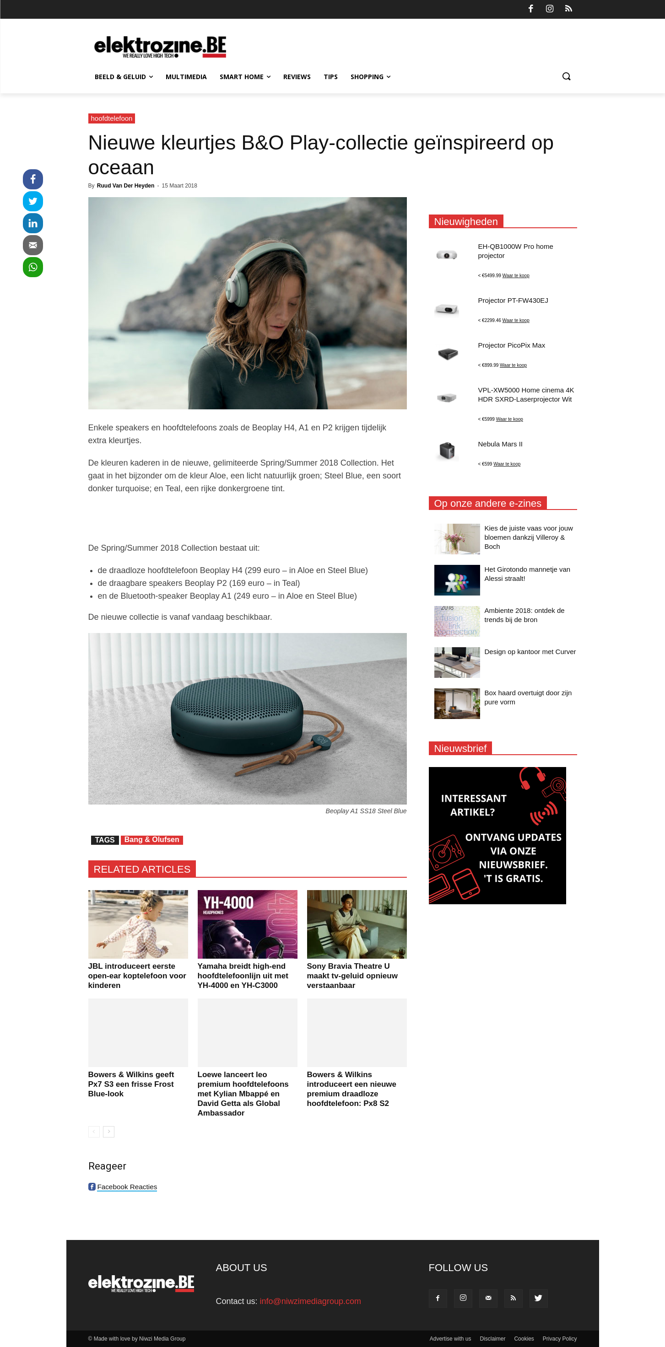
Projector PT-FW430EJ (513, 300)
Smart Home (245, 76)
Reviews (297, 76)
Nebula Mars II (500, 444)
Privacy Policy (560, 1339)
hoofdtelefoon (112, 118)
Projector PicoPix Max (512, 345)
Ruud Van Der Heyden (125, 185)
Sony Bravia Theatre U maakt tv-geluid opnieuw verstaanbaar (352, 976)
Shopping (370, 76)
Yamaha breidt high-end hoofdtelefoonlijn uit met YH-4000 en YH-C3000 (243, 976)
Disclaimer (492, 1339)
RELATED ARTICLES (142, 869)
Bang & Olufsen (151, 839)
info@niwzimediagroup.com (310, 1301)
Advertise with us (450, 1339)
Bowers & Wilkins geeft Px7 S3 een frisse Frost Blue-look (131, 1084)
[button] (566, 77)
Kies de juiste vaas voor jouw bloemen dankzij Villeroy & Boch (529, 537)
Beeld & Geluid (124, 76)
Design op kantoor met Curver (530, 651)
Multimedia (186, 76)
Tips (331, 76)
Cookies (524, 1339)
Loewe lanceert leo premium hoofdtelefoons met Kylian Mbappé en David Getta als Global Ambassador (243, 1093)
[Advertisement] (248, 518)
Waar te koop (516, 275)
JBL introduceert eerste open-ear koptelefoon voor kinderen (137, 976)
